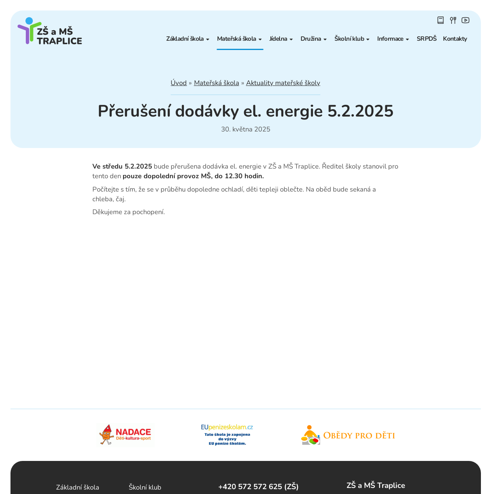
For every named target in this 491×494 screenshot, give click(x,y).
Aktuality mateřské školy (283, 83)
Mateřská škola (216, 83)
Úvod (179, 83)
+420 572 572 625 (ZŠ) (258, 486)
